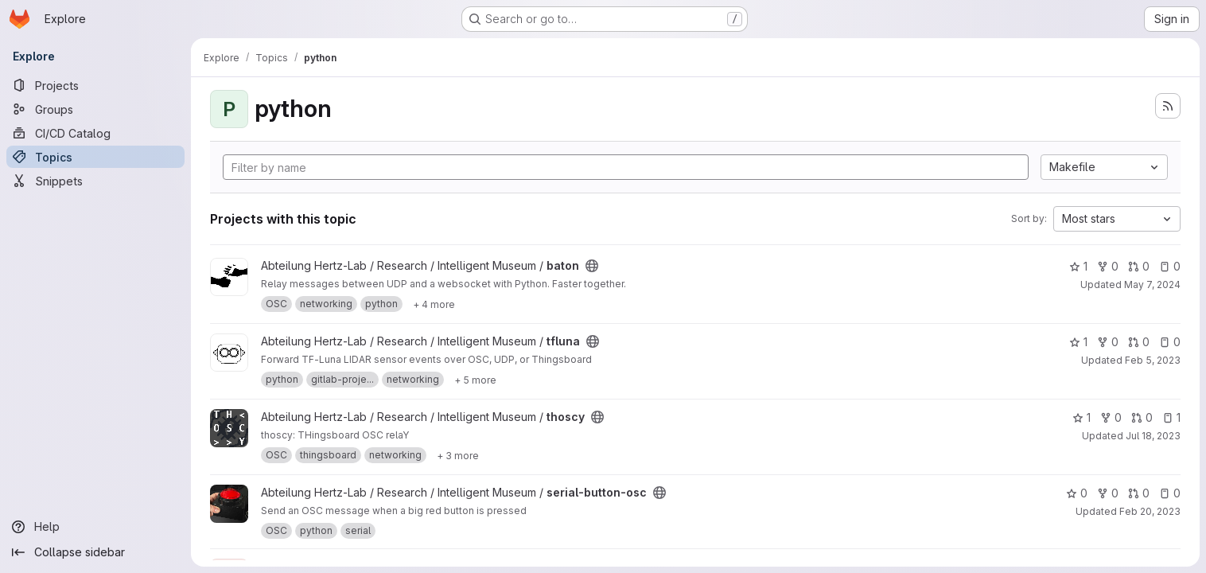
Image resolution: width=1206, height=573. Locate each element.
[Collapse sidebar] (95, 552)
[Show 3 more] (458, 455)
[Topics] (95, 157)
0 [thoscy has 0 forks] (1111, 417)
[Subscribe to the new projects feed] (1168, 106)
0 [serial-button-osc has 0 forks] (1107, 493)
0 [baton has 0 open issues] (1170, 266)
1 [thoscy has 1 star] (1081, 417)
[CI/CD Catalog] (95, 133)
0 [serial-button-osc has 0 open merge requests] (1139, 493)
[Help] (95, 527)
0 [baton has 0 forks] (1107, 266)
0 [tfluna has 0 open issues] (1170, 342)
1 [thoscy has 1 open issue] (1171, 417)
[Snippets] (95, 181)
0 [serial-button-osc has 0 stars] (1076, 493)
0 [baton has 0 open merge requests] (1139, 266)
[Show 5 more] (475, 379)
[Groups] (95, 109)
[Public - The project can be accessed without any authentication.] (591, 265)
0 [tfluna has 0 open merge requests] (1139, 342)
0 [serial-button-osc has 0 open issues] (1170, 493)
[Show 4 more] (434, 304)
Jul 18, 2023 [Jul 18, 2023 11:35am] (1153, 436)
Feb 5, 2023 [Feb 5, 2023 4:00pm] (1153, 360)
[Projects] (95, 85)
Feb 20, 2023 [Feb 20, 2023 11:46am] (1150, 511)
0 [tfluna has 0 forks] (1107, 342)
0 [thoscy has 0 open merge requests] (1142, 417)
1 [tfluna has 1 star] (1078, 342)
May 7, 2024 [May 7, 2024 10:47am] (1152, 284)
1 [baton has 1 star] (1078, 266)
